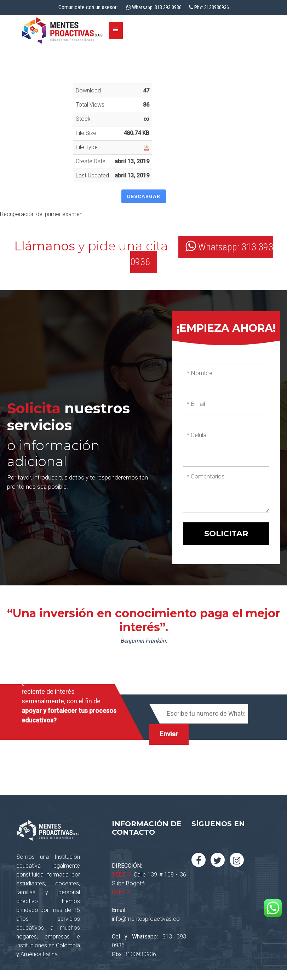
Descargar (143, 196)
